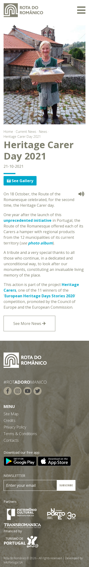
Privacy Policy (15, 427)
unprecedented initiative (28, 220)
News (43, 131)
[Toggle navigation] (81, 10)
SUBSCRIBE (66, 485)
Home (8, 131)
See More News (29, 323)
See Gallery (20, 180)
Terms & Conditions (20, 433)
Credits (9, 420)
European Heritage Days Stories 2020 (40, 295)
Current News (26, 131)
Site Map (11, 413)
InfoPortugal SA (13, 562)
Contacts (11, 440)
